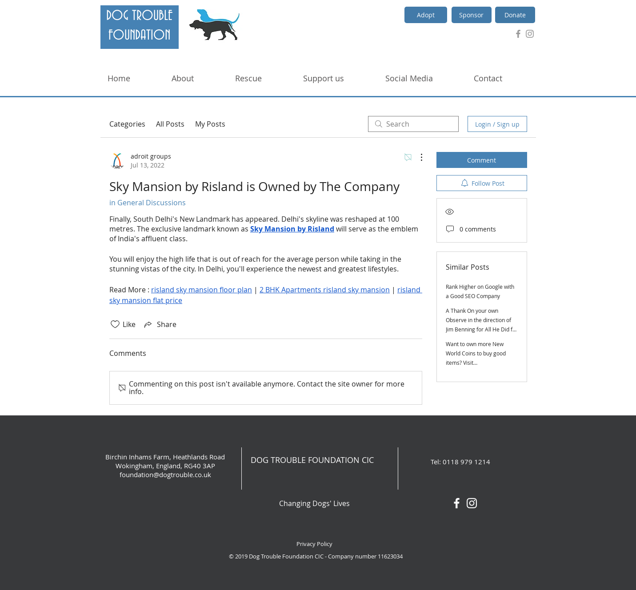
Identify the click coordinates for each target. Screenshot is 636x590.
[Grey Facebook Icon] (518, 33)
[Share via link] (159, 324)
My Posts (210, 124)
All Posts (170, 124)
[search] (413, 124)
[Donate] (515, 15)
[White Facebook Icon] (457, 503)
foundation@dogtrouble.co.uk (165, 474)
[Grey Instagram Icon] (529, 33)
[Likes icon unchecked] (115, 324)
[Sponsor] (472, 15)
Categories (127, 124)
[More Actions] (417, 157)
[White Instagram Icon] (472, 503)
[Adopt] (425, 15)
